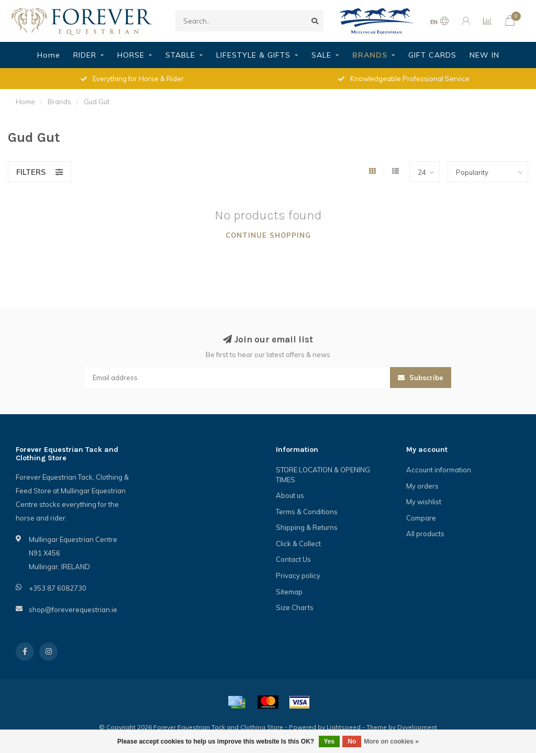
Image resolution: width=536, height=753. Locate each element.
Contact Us (293, 559)
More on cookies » (391, 741)
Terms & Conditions (307, 511)
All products (425, 533)
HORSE (130, 55)
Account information (438, 470)
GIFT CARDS (432, 55)
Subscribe (420, 377)
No (352, 741)
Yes (329, 741)
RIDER (84, 55)
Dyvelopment (417, 727)
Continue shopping (268, 235)
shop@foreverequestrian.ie (73, 609)
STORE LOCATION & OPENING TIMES (323, 475)
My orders (422, 486)
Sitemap (289, 592)
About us (290, 495)
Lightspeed (344, 727)
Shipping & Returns (307, 527)
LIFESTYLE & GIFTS (253, 55)
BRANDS (369, 55)
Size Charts (295, 607)
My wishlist (423, 501)
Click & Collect (298, 543)
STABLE (180, 55)
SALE (321, 55)
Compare (421, 518)
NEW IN (484, 55)
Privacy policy (298, 575)
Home (48, 55)
